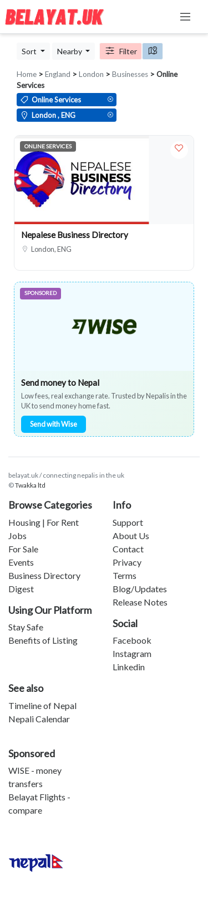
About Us (131, 535)
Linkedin (129, 666)
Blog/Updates (140, 588)
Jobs (17, 535)
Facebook (132, 640)
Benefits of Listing (43, 640)
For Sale (23, 549)
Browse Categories (50, 505)
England (57, 74)
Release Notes (140, 602)
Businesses (130, 74)
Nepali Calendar (39, 718)
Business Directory (44, 575)
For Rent (63, 522)
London (91, 74)
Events (21, 562)
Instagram (132, 653)
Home (27, 74)
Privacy (127, 562)
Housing (24, 522)
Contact (128, 549)
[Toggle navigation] (185, 16)
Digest (21, 588)
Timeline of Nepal (42, 705)
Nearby (70, 51)
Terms (124, 575)
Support (128, 522)
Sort (30, 51)
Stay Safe (25, 627)
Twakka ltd (30, 485)
